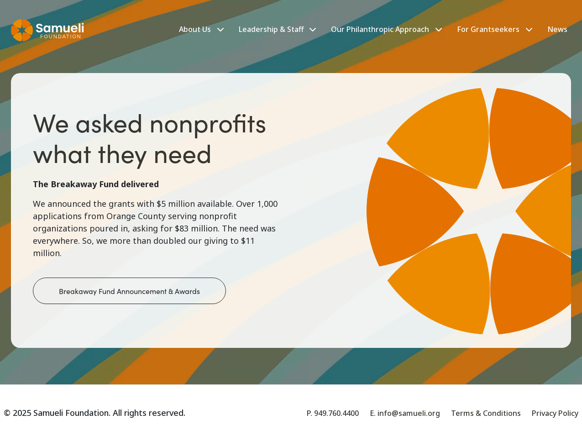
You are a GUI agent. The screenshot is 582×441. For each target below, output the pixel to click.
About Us (195, 29)
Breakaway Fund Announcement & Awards (129, 291)
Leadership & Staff (277, 29)
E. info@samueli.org (405, 413)
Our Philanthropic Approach (380, 29)
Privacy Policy (555, 413)
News (557, 29)
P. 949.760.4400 (333, 413)
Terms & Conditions (486, 413)
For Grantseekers (488, 29)
